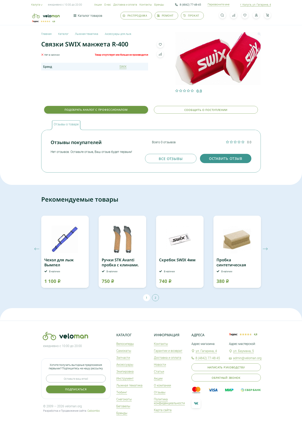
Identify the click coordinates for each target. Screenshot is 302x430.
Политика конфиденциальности (169, 401)
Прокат (191, 15)
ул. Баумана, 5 (243, 351)
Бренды (159, 4)
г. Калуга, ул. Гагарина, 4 (255, 4)
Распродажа (135, 15)
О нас (107, 4)
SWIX (123, 67)
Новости (160, 364)
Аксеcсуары (124, 364)
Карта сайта (163, 410)
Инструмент (125, 378)
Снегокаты (124, 399)
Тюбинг (121, 392)
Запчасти (123, 357)
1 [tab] (146, 297)
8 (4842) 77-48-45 (188, 4)
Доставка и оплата (125, 4)
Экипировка (125, 371)
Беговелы (123, 406)
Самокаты (123, 351)
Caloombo (93, 410)
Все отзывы (171, 158)
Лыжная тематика (129, 385)
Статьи (159, 371)
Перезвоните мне (218, 4)
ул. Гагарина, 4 (206, 351)
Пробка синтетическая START (231, 264)
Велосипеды (125, 344)
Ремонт (165, 15)
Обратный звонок (226, 378)
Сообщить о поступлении (205, 110)
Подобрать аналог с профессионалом (96, 109)
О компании (162, 385)
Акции (98, 4)
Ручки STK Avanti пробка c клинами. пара (120, 264)
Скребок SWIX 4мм (177, 259)
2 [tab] (155, 297)
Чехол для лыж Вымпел (59, 262)
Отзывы (159, 392)
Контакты (145, 4)
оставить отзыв (225, 158)
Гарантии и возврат (168, 351)
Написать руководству (226, 367)
